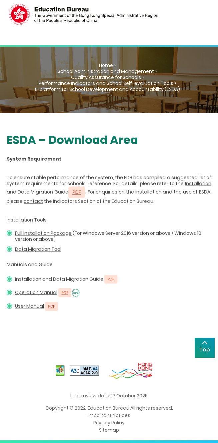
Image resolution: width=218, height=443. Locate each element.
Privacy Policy (109, 422)
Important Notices (109, 415)
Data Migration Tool (38, 249)
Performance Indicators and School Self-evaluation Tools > (107, 83)
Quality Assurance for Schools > (107, 77)
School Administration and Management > (107, 71)
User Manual (29, 306)
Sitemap (109, 430)
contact (33, 201)
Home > (107, 65)
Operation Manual (36, 292)
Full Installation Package (43, 233)
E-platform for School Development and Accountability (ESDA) (107, 89)
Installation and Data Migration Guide (59, 278)
